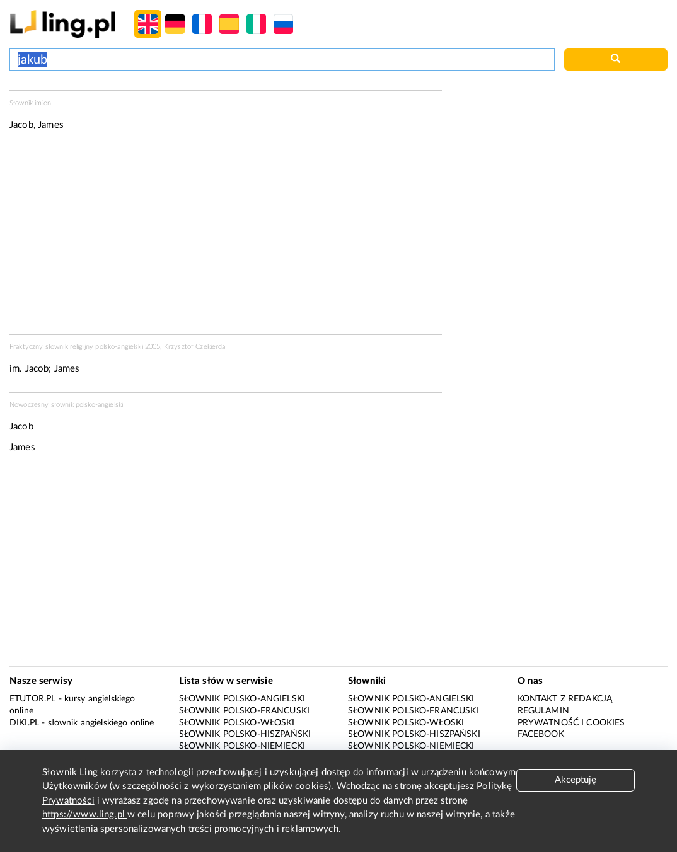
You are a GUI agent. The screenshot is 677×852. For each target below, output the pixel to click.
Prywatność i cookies (571, 723)
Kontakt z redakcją (565, 699)
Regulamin (543, 711)
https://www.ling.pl (84, 814)
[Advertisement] (226, 237)
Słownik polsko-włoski (237, 723)
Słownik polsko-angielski (242, 699)
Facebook (541, 734)
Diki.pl (24, 723)
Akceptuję (575, 780)
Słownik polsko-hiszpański (245, 734)
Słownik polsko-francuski (244, 711)
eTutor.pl (32, 699)
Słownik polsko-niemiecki (242, 746)
